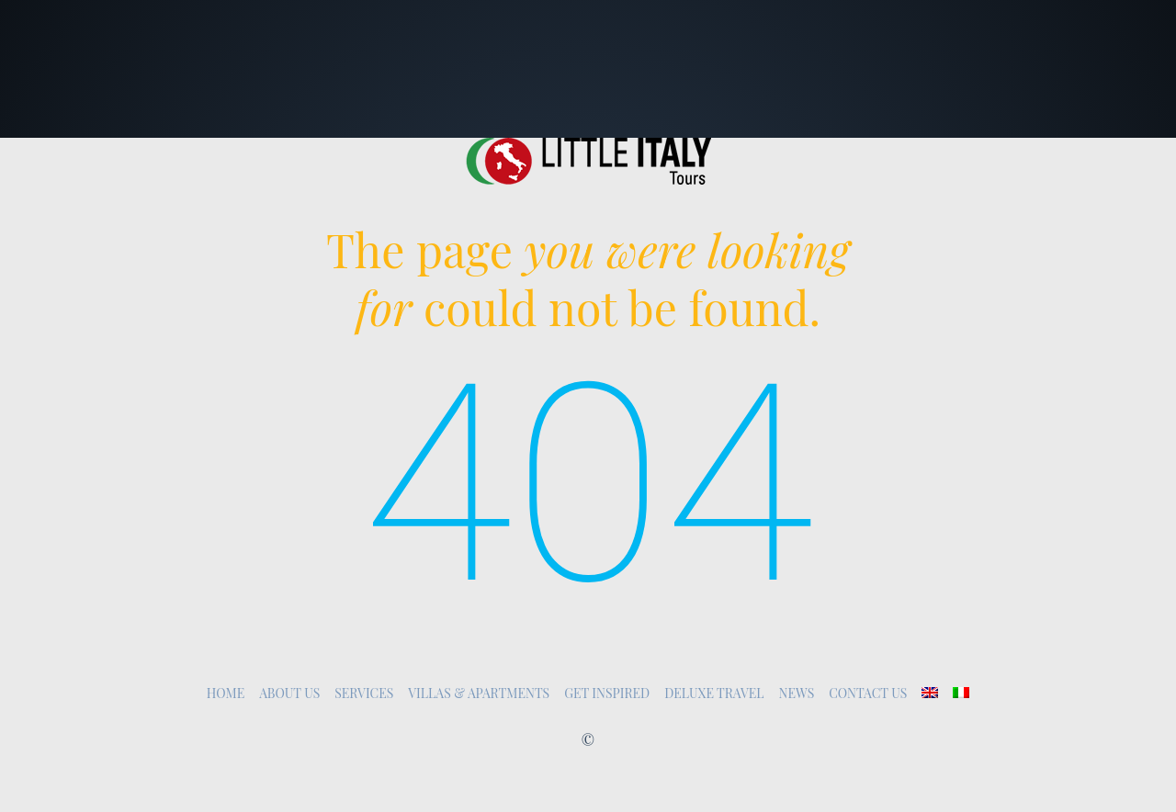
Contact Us (868, 693)
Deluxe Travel (713, 693)
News (797, 693)
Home (225, 693)
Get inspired (607, 693)
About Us (289, 693)
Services (363, 693)
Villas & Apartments (478, 693)
